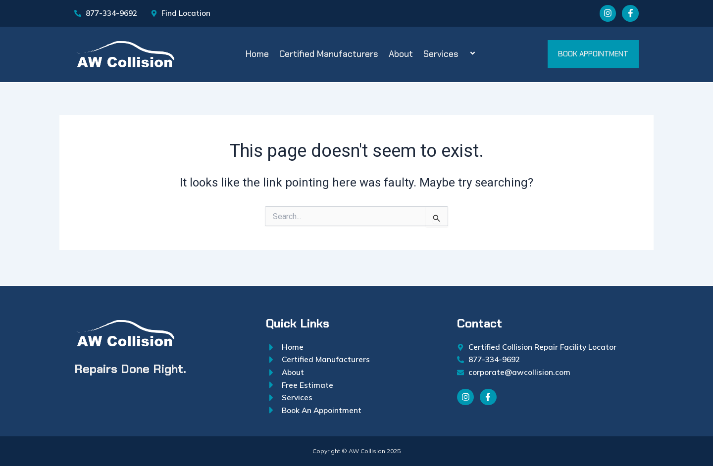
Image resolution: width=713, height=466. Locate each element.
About (401, 55)
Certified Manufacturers (328, 55)
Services (451, 55)
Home (257, 55)
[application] (462, 55)
